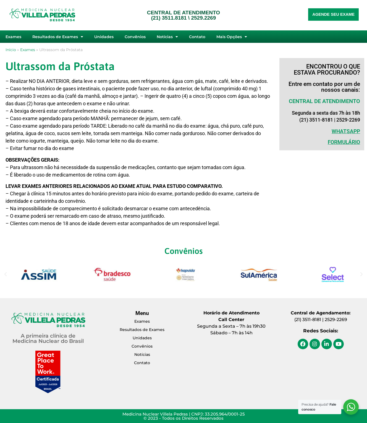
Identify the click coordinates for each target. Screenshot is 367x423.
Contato (197, 36)
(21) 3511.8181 (169, 18)
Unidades (104, 36)
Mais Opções (231, 36)
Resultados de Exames (57, 36)
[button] (5, 274)
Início (11, 50)
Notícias (167, 36)
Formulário (344, 142)
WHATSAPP (346, 131)
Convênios (135, 36)
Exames (13, 36)
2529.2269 (203, 18)
